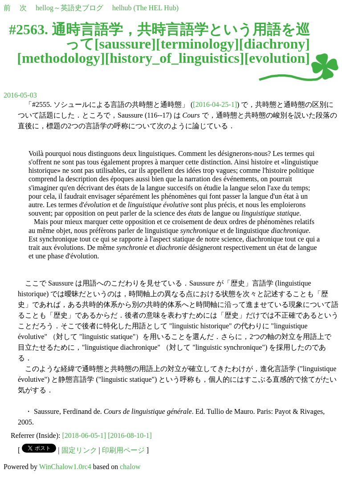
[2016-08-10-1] (130, 435)
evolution (277, 58)
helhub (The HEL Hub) (145, 8)
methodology (61, 58)
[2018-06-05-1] (84, 435)
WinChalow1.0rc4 (65, 466)
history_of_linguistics (175, 58)
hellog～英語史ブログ (69, 8)
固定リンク (79, 450)
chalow (130, 466)
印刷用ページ (123, 450)
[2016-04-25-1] (215, 104)
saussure (125, 44)
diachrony (274, 44)
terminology (197, 44)
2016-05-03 (20, 95)
